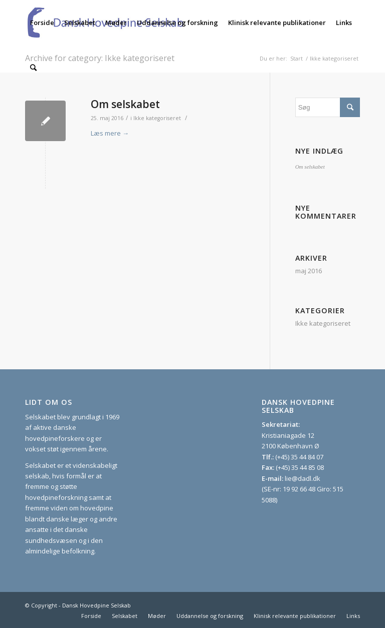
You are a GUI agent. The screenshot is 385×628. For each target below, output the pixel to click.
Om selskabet (125, 104)
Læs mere (110, 133)
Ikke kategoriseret (157, 118)
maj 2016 (308, 270)
